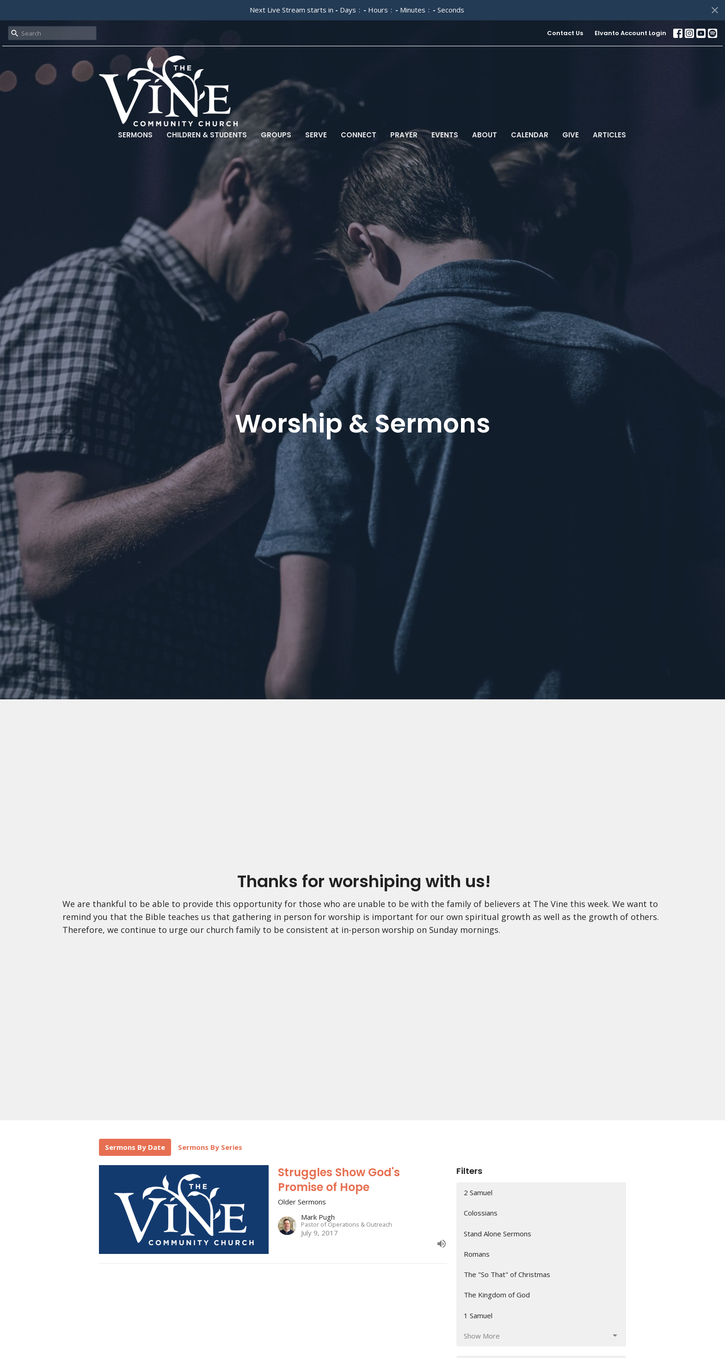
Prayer (404, 135)
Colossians (481, 1212)
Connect (358, 135)
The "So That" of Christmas (507, 1274)
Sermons (135, 135)
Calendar (529, 135)
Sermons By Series (210, 1147)
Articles (609, 135)
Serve (316, 135)
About (484, 135)
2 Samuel (478, 1192)
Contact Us (565, 33)
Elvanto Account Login (630, 33)
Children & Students (206, 135)
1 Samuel (478, 1315)
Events (444, 135)
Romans (477, 1254)
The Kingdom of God (497, 1294)
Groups (276, 135)
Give (570, 135)
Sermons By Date (135, 1147)
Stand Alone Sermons (497, 1233)
